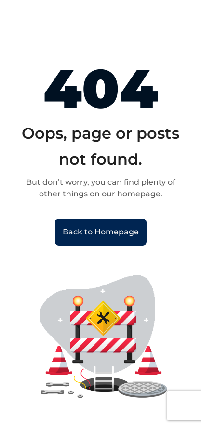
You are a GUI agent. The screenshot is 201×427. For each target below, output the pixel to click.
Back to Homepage (101, 231)
